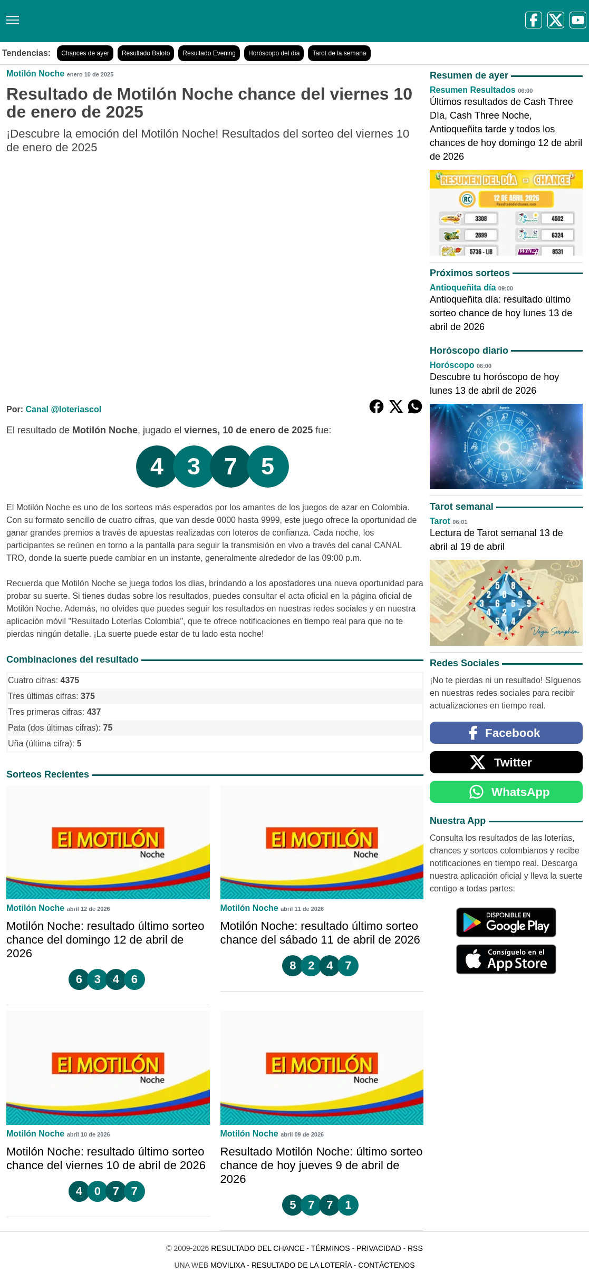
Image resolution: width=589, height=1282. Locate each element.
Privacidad (378, 1248)
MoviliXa (227, 1265)
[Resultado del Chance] (152, 21)
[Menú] (10, 16)
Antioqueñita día (463, 287)
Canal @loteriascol (63, 409)
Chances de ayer (85, 53)
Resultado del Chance (257, 1248)
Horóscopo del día (274, 53)
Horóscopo (452, 365)
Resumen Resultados (473, 89)
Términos (330, 1248)
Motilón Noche (35, 73)
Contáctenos (386, 1265)
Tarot (440, 521)
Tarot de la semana (339, 53)
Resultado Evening (209, 53)
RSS (415, 1248)
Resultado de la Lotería (302, 1265)
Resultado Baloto (146, 53)
